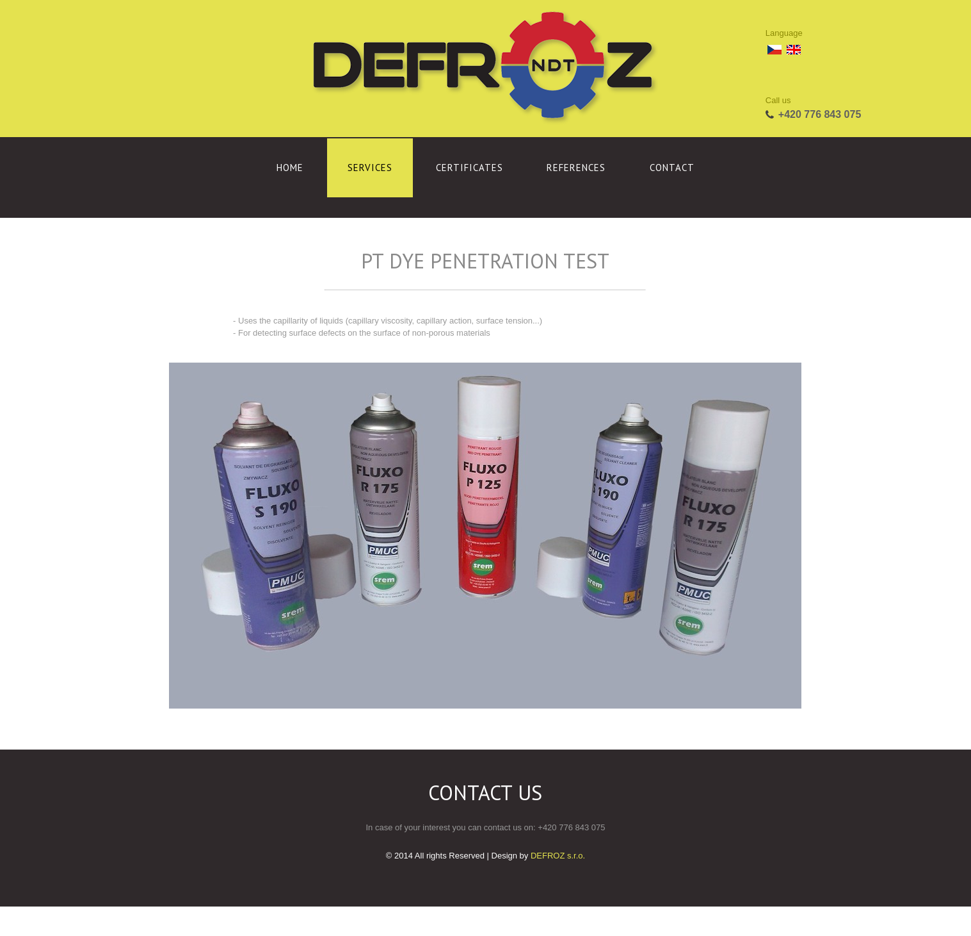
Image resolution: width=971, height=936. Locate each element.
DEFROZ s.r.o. (558, 855)
